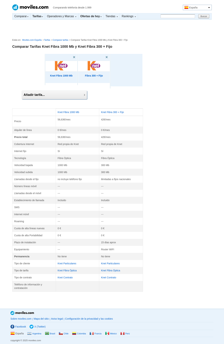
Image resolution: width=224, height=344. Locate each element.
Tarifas (47, 40)
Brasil (50, 333)
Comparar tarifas (60, 40)
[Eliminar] (69, 57)
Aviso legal (57, 318)
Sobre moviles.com (20, 318)
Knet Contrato (65, 277)
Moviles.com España (32, 40)
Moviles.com (30, 7)
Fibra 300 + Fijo (94, 75)
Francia (96, 333)
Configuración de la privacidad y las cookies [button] (89, 318)
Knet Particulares (67, 263)
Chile (63, 333)
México (111, 333)
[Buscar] (178, 16)
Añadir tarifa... (54, 95)
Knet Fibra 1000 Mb (61, 75)
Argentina (34, 333)
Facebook (18, 326)
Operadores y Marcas (61, 16)
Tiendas (112, 16)
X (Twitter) (38, 326)
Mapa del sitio (41, 318)
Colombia (79, 333)
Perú (125, 333)
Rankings (129, 16)
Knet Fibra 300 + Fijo (112, 112)
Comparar (21, 16)
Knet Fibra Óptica (67, 270)
